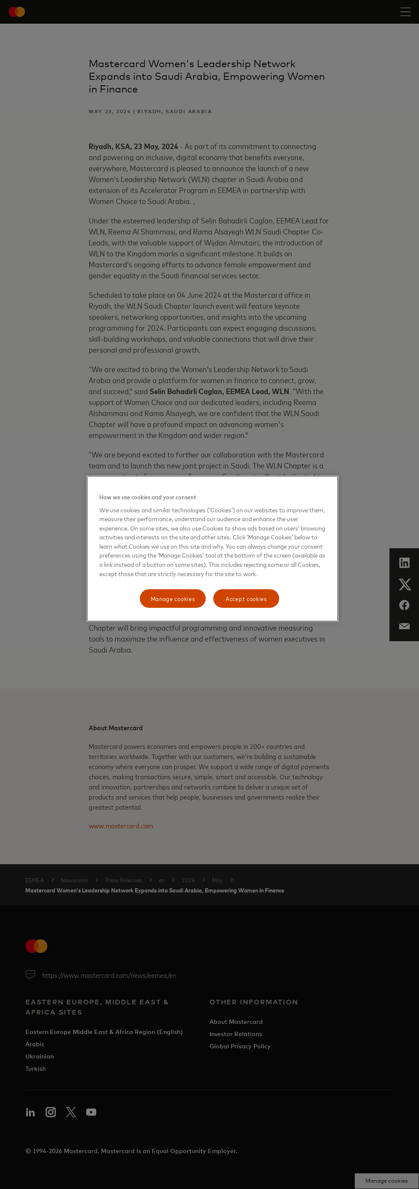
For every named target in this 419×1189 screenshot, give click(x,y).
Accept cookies (246, 598)
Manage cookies (173, 598)
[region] (212, 549)
